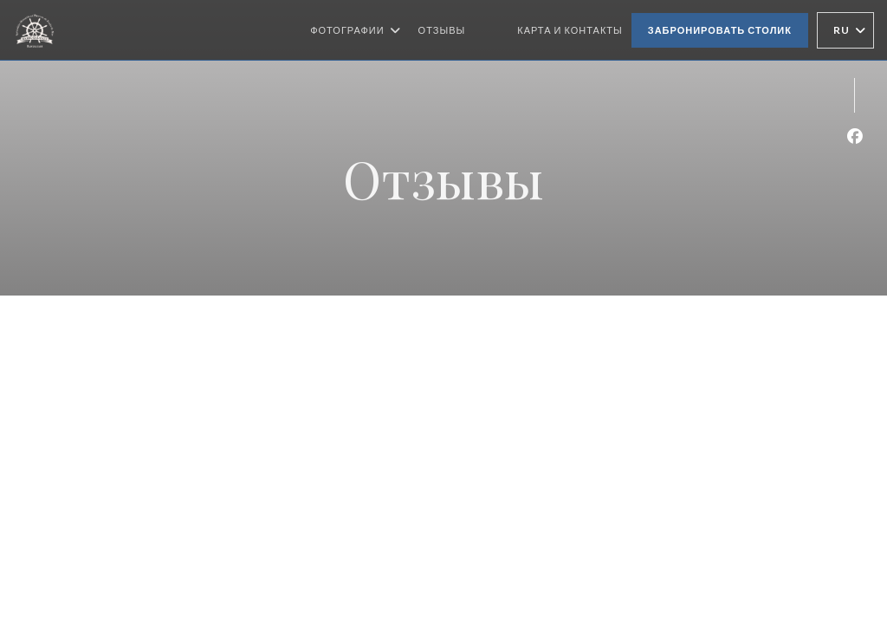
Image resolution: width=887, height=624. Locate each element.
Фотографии (355, 30)
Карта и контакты (570, 30)
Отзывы (442, 30)
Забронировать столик (720, 30)
